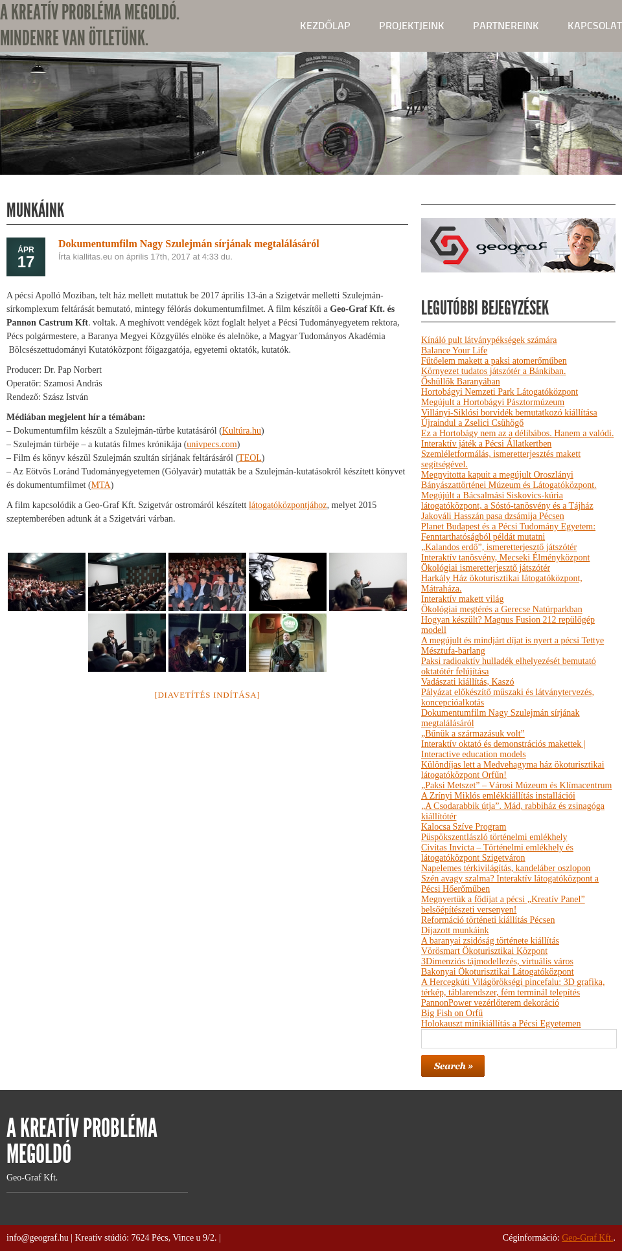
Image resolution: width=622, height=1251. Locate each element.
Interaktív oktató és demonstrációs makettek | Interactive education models (503, 749)
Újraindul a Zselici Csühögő (472, 423)
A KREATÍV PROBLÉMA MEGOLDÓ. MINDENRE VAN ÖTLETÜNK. (89, 25)
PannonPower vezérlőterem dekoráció (490, 1003)
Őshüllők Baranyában (460, 381)
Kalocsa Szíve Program (463, 827)
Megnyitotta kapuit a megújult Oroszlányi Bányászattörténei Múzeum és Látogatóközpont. (509, 480)
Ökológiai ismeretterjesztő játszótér (485, 568)
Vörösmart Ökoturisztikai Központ (484, 951)
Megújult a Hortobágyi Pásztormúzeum (492, 402)
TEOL (250, 458)
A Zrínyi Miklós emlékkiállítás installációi (498, 796)
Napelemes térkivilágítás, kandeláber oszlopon (505, 868)
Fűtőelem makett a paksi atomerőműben (494, 361)
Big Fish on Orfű (452, 1013)
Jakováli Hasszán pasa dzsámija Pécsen (492, 516)
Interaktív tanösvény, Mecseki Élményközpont (505, 557)
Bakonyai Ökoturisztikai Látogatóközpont (497, 972)
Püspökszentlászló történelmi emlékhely (494, 837)
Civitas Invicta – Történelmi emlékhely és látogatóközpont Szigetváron (497, 853)
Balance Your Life (454, 350)
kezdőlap (325, 25)
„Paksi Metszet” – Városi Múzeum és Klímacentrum (516, 785)
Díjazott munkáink (455, 930)
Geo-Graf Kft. (587, 1238)
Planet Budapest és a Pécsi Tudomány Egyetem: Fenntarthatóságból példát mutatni (508, 532)
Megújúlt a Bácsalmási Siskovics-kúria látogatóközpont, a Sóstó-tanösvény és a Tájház (507, 501)
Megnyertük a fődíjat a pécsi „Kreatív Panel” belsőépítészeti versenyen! (503, 904)
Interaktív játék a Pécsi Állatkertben (486, 443)
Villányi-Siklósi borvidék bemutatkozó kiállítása (509, 412)
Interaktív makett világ (462, 599)
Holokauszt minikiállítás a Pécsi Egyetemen (501, 1023)
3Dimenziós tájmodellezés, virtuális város (497, 961)
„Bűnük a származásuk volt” (473, 733)
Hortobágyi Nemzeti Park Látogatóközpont (499, 392)
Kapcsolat (595, 25)
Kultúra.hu (241, 431)
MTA (101, 485)
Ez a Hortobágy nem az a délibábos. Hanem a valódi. (517, 433)
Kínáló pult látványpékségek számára (489, 340)
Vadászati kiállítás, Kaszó (467, 682)
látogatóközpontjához (288, 505)
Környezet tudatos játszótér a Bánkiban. (493, 371)
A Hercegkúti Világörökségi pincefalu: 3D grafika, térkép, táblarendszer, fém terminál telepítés (513, 987)
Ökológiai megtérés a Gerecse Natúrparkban (501, 609)
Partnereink (506, 25)
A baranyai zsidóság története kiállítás (490, 941)
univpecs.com (211, 444)
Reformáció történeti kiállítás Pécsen (488, 920)
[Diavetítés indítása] (207, 695)
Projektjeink (411, 25)
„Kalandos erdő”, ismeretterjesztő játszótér (499, 547)
